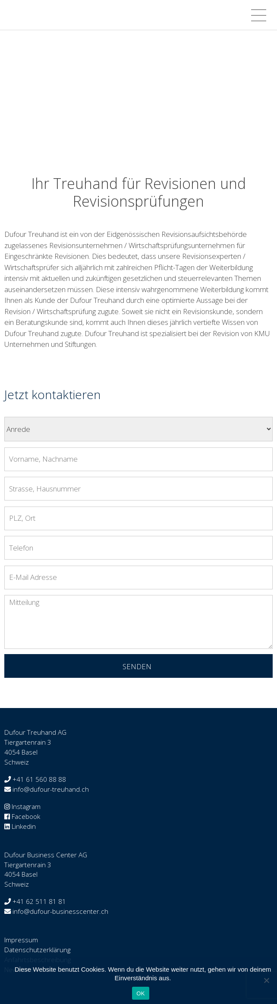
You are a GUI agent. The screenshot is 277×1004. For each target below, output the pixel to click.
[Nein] (266, 980)
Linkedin (24, 826)
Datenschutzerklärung (37, 949)
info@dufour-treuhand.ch (51, 789)
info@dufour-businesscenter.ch (60, 911)
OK (140, 993)
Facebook (26, 816)
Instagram (26, 806)
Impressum (21, 939)
